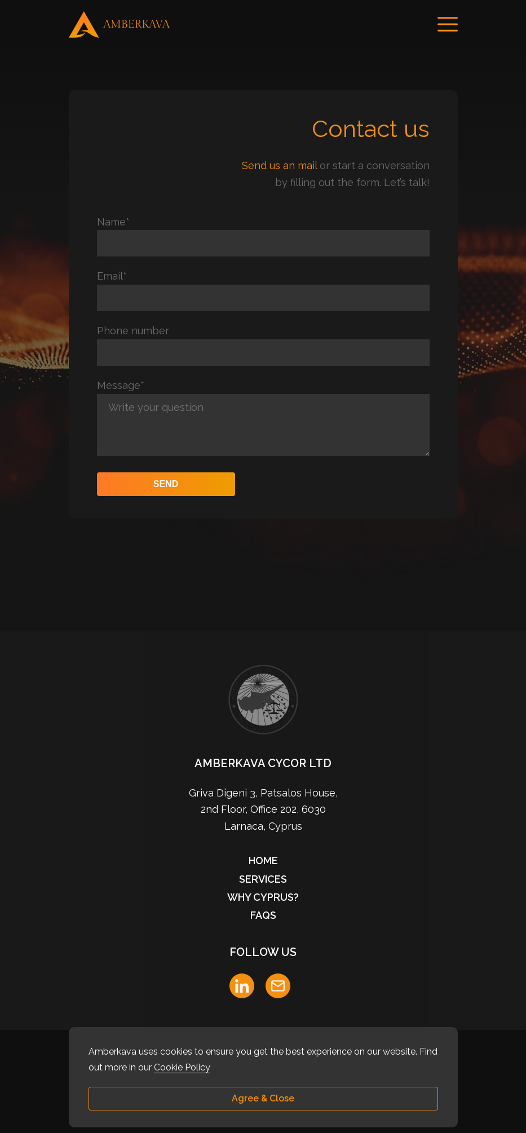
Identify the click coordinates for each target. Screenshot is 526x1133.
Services (263, 879)
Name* (113, 222)
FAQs (263, 915)
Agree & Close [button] (263, 1098)
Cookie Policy (182, 1067)
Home (263, 860)
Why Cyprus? (263, 897)
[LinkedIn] (241, 985)
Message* (120, 385)
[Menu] (447, 24)
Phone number (133, 331)
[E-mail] (278, 985)
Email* (112, 276)
